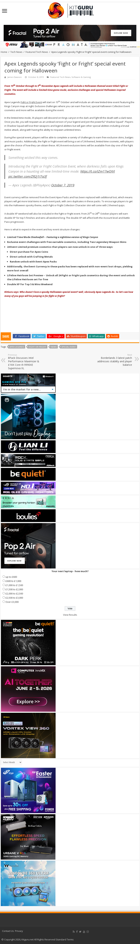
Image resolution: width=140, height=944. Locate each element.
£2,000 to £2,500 (14, 593)
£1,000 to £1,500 (14, 585)
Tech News (16, 52)
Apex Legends (17, 346)
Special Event (68, 346)
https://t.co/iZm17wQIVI (97, 171)
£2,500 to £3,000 (14, 597)
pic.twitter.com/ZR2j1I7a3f (27, 176)
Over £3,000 (12, 601)
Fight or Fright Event (31, 102)
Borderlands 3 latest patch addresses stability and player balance (113, 359)
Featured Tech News (37, 52)
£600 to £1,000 (13, 581)
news (54, 346)
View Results (70, 614)
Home (4, 52)
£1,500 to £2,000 (14, 589)
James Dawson (14, 77)
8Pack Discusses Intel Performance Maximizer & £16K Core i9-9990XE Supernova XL (26, 361)
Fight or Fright (37, 346)
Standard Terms (65, 939)
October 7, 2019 (62, 185)
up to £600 (11, 576)
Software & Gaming (81, 77)
